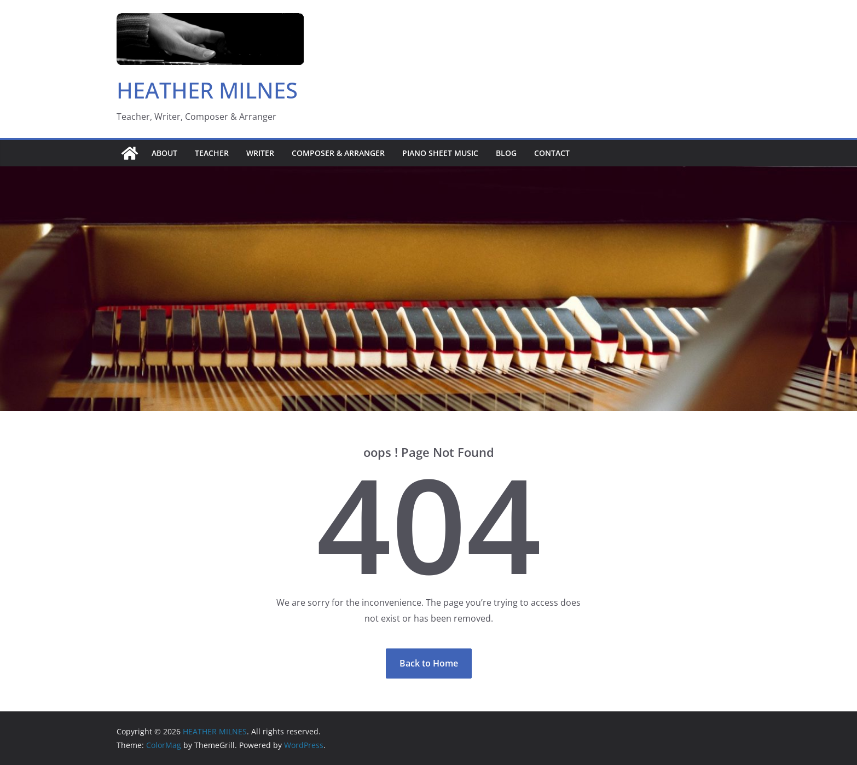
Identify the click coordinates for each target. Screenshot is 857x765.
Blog (506, 153)
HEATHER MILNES (207, 90)
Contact (552, 153)
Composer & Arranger (338, 153)
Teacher (212, 153)
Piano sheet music (440, 153)
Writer (260, 153)
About (164, 153)
